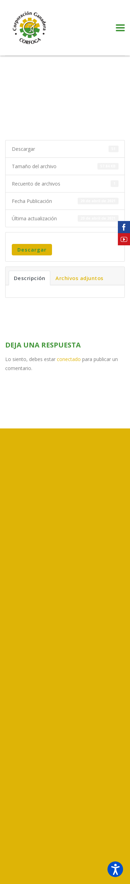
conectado (69, 359)
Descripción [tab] (29, 278)
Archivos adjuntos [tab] (79, 278)
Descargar (31, 249)
